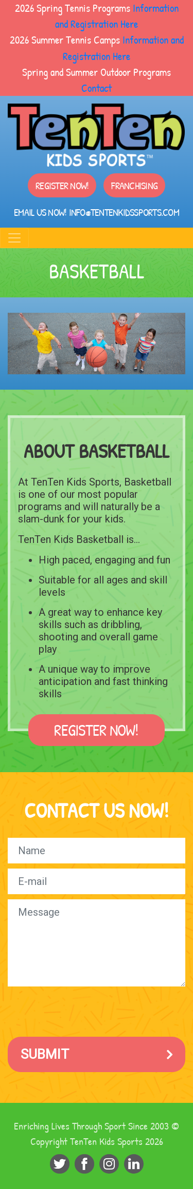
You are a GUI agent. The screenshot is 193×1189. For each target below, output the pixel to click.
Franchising (134, 185)
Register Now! (62, 185)
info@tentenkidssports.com (124, 212)
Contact (96, 87)
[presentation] (86, 1012)
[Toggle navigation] (14, 238)
